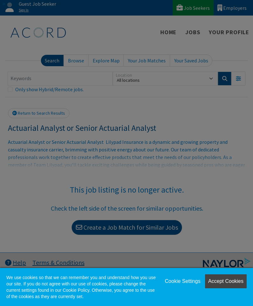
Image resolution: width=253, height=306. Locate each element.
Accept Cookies (225, 281)
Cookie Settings (182, 281)
